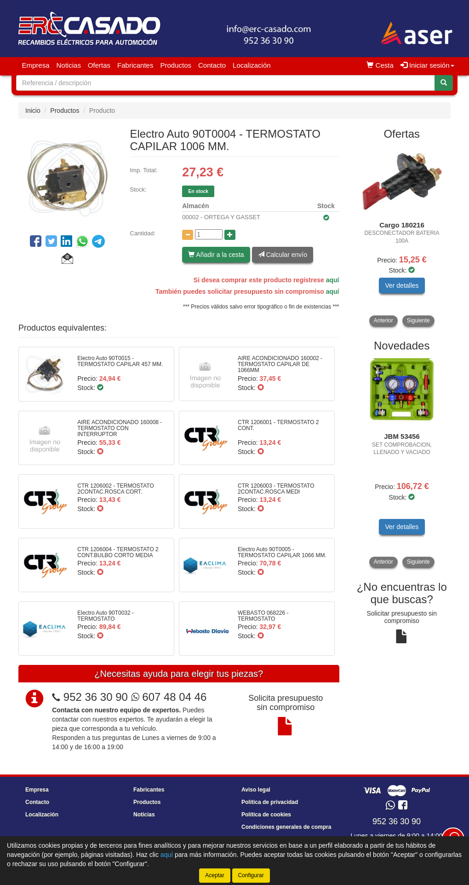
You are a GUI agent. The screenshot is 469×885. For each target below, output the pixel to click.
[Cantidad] (209, 234)
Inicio (32, 110)
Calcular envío (282, 254)
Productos (175, 65)
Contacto (212, 65)
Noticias (69, 65)
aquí (332, 280)
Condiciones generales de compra (286, 827)
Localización (252, 65)
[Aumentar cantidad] (229, 235)
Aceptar (214, 875)
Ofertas (99, 65)
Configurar (251, 875)
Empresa (36, 65)
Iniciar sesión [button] (427, 65)
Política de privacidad (269, 802)
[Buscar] (444, 83)
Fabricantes (135, 65)
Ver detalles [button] (401, 285)
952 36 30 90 (95, 697)
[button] (67, 259)
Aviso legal (255, 789)
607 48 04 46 (169, 697)
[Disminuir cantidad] (187, 235)
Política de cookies (266, 814)
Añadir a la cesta (216, 254)
